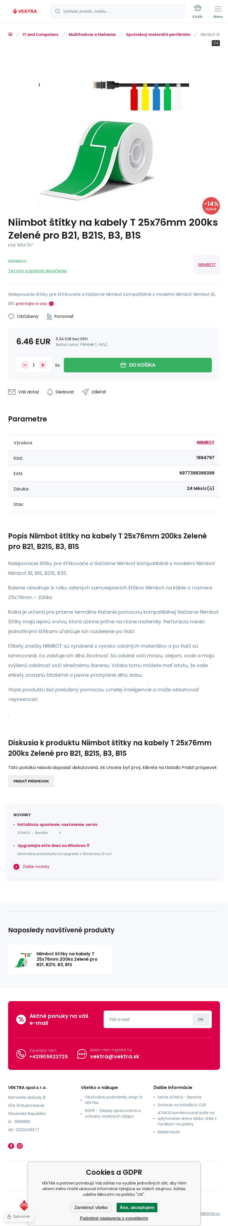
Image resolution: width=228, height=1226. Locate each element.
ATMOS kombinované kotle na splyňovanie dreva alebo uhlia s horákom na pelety (187, 1118)
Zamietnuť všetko (91, 1207)
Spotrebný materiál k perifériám (158, 34)
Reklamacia (169, 1132)
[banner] (25, 11)
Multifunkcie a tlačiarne (92, 34)
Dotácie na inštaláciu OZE (182, 1105)
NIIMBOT (207, 265)
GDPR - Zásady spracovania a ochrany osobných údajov (113, 1113)
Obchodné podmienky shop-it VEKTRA (113, 1099)
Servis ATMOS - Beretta (179, 1097)
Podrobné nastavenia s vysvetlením (114, 1218)
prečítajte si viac (31, 303)
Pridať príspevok (31, 781)
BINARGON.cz (208, 1213)
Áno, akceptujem (137, 1207)
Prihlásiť (201, 1019)
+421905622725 (48, 1056)
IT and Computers (40, 34)
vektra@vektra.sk (114, 1056)
